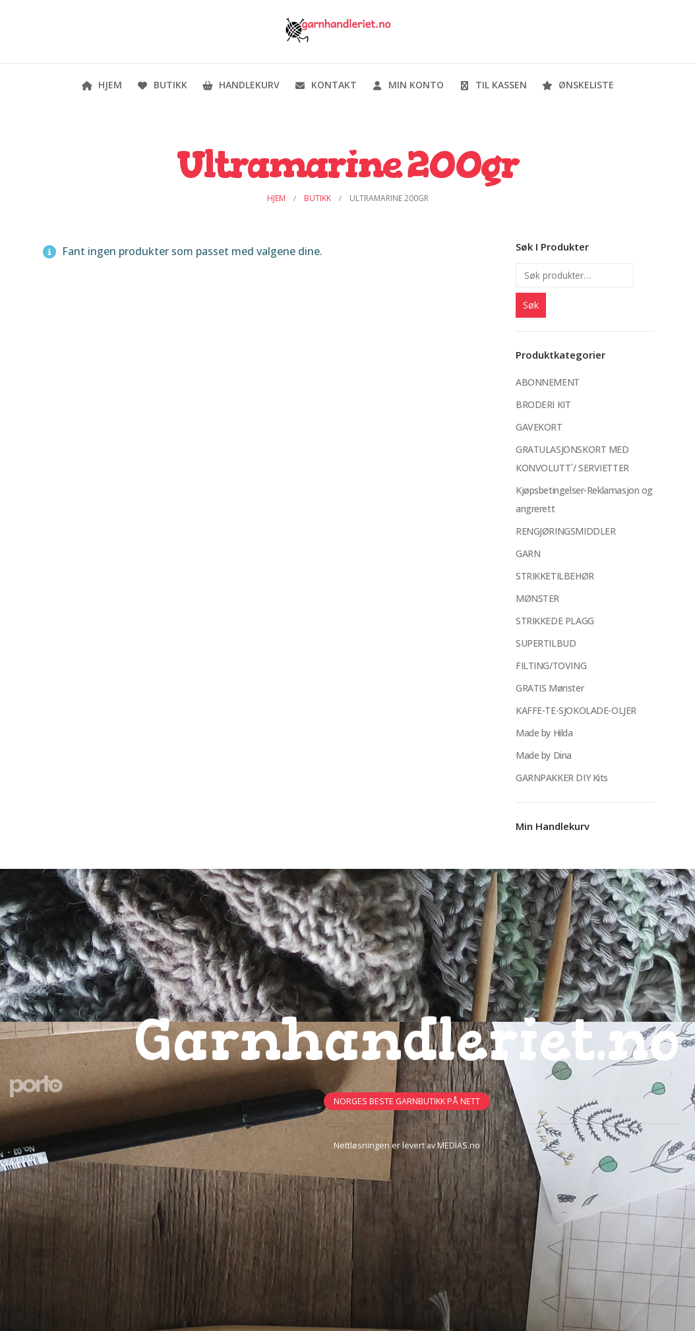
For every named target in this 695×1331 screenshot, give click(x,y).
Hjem (101, 84)
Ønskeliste (577, 84)
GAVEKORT (539, 427)
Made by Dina (544, 755)
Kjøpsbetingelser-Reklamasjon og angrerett (584, 499)
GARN (528, 553)
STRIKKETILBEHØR (555, 576)
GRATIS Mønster (550, 688)
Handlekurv (241, 84)
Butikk (161, 84)
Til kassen (492, 84)
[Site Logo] (338, 31)
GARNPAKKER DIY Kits (562, 777)
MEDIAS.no (458, 1145)
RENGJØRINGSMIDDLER (565, 531)
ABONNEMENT (548, 382)
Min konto (407, 84)
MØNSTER (537, 598)
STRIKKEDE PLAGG (555, 620)
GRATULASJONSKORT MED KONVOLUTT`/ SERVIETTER (572, 458)
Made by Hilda (544, 732)
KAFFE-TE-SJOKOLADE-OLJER (576, 710)
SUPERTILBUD (546, 643)
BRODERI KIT (543, 404)
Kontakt (325, 84)
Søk (531, 305)
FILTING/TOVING (551, 665)
